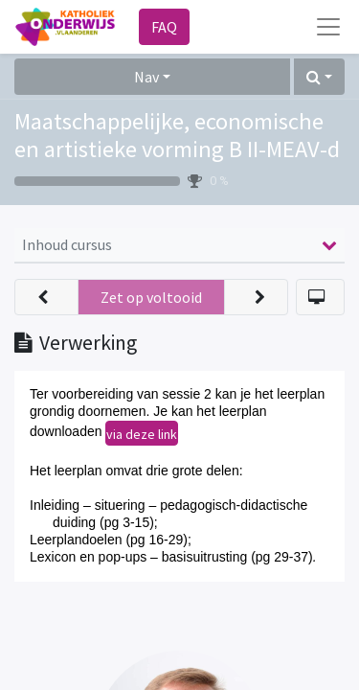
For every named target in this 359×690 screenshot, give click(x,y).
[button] (319, 76)
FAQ (164, 26)
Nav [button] (146, 76)
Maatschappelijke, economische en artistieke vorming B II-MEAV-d (177, 135)
